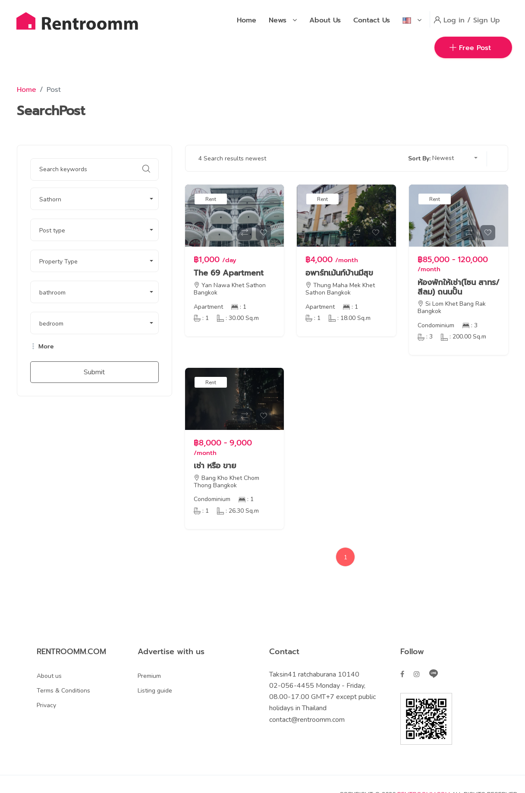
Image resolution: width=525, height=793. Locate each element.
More (42, 347)
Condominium (436, 325)
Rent (210, 199)
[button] (94, 199)
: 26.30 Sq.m (238, 511)
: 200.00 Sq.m (463, 336)
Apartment (208, 307)
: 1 (238, 307)
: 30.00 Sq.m (238, 318)
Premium (149, 676)
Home (26, 90)
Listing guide (155, 690)
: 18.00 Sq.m (350, 318)
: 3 (470, 325)
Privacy (46, 705)
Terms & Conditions (63, 690)
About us (49, 676)
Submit (94, 372)
